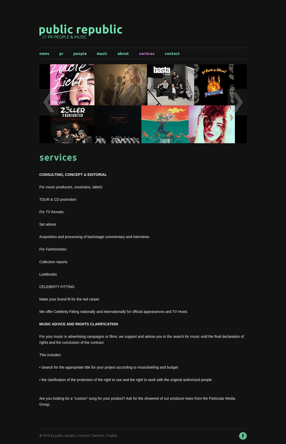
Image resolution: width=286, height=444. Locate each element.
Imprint (84, 435)
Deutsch (98, 435)
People (80, 53)
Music (102, 53)
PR (61, 53)
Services (147, 53)
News (44, 53)
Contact (172, 53)
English (112, 435)
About (123, 53)
